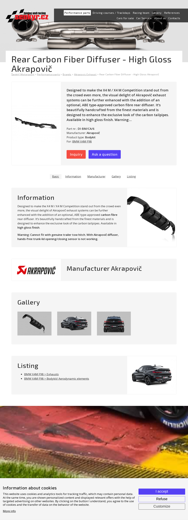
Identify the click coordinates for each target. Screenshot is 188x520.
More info (9, 511)
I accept (162, 491)
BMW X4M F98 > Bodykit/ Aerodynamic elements (56, 379)
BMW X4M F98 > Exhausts (41, 375)
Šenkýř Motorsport (22, 74)
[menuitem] (77, 13)
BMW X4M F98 (82, 141)
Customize (161, 506)
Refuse (161, 499)
